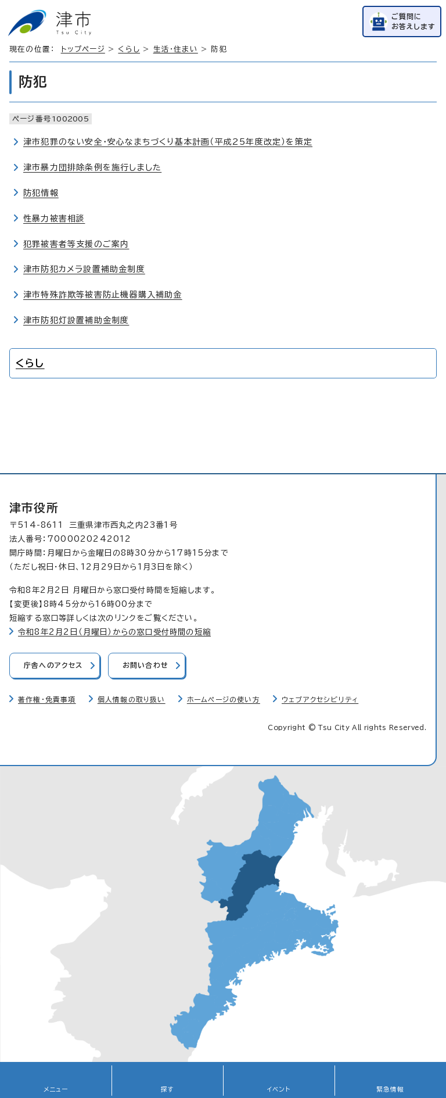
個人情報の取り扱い (132, 699)
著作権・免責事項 (47, 699)
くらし (129, 49)
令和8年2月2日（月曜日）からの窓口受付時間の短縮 (114, 632)
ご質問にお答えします (413, 21)
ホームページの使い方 (223, 699)
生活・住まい (175, 49)
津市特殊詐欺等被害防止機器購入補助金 (102, 295)
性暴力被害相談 (54, 218)
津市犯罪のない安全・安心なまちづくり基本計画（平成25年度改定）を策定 (167, 142)
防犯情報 (41, 193)
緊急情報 (390, 1089)
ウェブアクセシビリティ (320, 699)
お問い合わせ (145, 665)
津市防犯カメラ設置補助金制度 (84, 269)
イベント (279, 1089)
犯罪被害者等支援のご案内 (76, 244)
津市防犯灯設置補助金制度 (76, 320)
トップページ (83, 49)
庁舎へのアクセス (53, 665)
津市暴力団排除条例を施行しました (92, 167)
